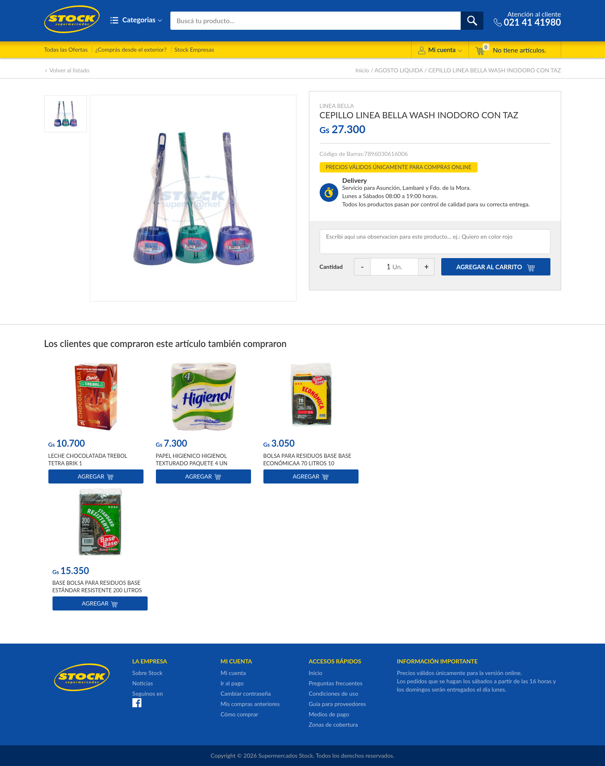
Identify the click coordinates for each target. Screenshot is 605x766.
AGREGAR (495, 266)
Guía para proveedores (337, 703)
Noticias (142, 683)
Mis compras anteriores (250, 703)
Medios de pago (328, 714)
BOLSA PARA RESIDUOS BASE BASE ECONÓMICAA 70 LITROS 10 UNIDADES (307, 463)
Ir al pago (232, 683)
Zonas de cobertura (333, 724)
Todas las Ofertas (66, 49)
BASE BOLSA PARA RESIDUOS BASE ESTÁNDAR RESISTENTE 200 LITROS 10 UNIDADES (97, 590)
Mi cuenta (440, 51)
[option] (96, 423)
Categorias (136, 20)
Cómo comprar (239, 714)
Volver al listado (67, 70)
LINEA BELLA (337, 105)
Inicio (362, 70)
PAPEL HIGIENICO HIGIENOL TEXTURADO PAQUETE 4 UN (192, 459)
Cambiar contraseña (245, 693)
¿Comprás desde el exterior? (131, 49)
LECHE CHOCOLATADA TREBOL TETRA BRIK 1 (87, 459)
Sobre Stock (147, 672)
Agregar (96, 476)
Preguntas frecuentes (335, 683)
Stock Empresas (194, 49)
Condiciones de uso (333, 693)
